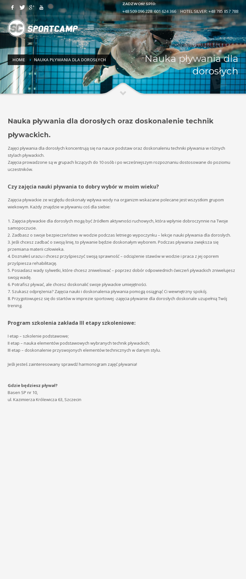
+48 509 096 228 (137, 11)
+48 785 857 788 (223, 11)
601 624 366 (165, 11)
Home (18, 60)
